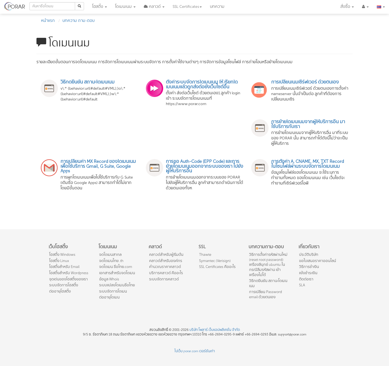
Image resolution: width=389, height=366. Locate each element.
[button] (154, 7)
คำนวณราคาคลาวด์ (165, 267)
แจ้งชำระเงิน (308, 273)
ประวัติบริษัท (308, 255)
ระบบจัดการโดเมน (113, 291)
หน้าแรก (48, 20)
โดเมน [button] (125, 6)
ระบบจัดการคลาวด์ (164, 279)
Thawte (205, 255)
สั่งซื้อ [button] (347, 6)
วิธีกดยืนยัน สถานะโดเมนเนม (268, 283)
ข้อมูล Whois (109, 279)
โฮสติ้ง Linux (59, 261)
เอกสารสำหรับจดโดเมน (117, 273)
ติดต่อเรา (306, 279)
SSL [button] (187, 6)
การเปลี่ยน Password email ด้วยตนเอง (265, 294)
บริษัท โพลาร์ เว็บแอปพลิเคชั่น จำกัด (214, 330)
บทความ (217, 6)
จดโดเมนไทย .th (111, 261)
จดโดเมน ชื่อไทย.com (115, 267)
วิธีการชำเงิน (309, 267)
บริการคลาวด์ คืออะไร (166, 273)
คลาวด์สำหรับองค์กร (165, 261)
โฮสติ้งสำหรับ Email (64, 267)
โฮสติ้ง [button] (99, 6)
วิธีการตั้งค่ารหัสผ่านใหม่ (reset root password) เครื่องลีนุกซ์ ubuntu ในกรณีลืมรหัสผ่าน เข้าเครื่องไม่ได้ (268, 265)
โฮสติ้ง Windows (62, 255)
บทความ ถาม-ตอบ (78, 20)
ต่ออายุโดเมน (109, 297)
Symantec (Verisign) (215, 261)
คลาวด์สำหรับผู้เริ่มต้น (166, 255)
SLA (302, 285)
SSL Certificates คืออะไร (217, 267)
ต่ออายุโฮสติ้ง (60, 291)
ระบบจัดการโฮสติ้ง (63, 285)
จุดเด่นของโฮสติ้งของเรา (68, 279)
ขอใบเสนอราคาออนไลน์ (317, 261)
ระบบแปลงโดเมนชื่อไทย (117, 285)
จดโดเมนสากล (110, 255)
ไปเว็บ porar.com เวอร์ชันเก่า (195, 351)
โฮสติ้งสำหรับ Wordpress (68, 273)
